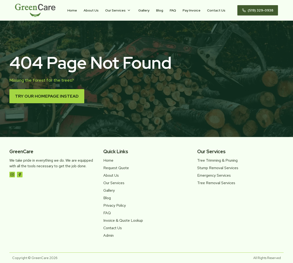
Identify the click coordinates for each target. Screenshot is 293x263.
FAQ (173, 10)
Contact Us (216, 10)
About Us (91, 10)
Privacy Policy (114, 205)
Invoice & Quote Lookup (123, 220)
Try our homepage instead (47, 96)
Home (72, 10)
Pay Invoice (191, 10)
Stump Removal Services (217, 167)
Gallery (144, 10)
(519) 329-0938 (257, 10)
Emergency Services (214, 175)
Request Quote (116, 167)
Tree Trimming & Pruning (217, 160)
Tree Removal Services (216, 182)
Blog (159, 10)
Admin (108, 235)
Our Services (115, 10)
